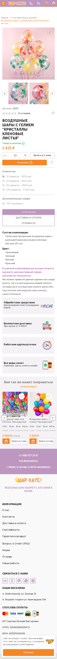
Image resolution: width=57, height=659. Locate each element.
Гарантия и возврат (14, 536)
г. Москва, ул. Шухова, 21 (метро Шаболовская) (28, 467)
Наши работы (10, 563)
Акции (6, 550)
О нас (5, 510)
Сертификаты (11, 529)
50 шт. (18, 426)
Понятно (29, 652)
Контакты (8, 516)
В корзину (23, 162)
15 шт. (5, 426)
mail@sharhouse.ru (28, 461)
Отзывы (7, 556)
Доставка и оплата (14, 523)
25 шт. (11, 426)
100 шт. (25, 426)
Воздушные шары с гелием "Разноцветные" (41, 420)
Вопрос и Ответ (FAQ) (16, 543)
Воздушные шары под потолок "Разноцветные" (14, 420)
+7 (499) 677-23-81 (28, 455)
